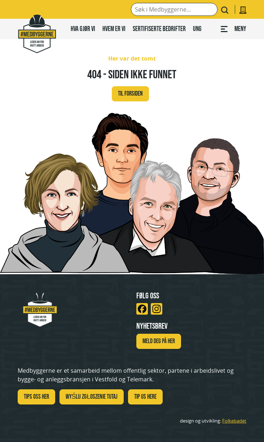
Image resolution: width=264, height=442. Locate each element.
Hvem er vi (114, 28)
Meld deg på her (158, 341)
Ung (197, 28)
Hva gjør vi (83, 28)
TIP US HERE (145, 396)
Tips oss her (36, 396)
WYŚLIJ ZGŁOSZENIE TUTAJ (92, 396)
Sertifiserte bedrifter (159, 28)
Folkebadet (234, 420)
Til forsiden (130, 93)
